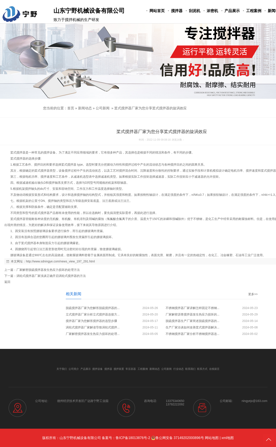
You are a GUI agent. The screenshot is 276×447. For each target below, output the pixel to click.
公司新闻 (103, 108)
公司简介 (74, 368)
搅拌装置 (119, 368)
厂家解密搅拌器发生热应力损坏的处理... (93, 334)
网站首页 (155, 11)
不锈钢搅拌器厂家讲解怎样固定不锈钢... (193, 308)
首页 (70, 108)
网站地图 (212, 438)
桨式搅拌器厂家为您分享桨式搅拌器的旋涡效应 (150, 108)
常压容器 (130, 368)
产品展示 (222, 11)
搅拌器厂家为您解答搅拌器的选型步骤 (91, 321)
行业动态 (178, 368)
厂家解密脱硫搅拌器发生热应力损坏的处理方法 (48, 269)
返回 (7, 282)
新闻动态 (261, 11)
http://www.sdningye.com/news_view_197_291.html (60, 261)
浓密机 (205, 11)
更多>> (253, 294)
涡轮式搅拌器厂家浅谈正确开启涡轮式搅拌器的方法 (51, 276)
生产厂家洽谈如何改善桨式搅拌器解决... (193, 327)
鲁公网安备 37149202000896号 (177, 438)
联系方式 (202, 368)
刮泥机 (189, 11)
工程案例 (242, 11)
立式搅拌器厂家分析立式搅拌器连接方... (93, 314)
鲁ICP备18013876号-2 (133, 438)
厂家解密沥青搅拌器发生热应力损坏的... (193, 314)
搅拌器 (173, 11)
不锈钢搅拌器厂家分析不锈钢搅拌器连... (193, 334)
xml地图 (227, 438)
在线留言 (214, 368)
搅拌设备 (50, 152)
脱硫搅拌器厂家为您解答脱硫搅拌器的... (93, 308)
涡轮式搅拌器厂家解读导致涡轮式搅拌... (93, 327)
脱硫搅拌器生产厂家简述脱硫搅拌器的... (193, 321)
